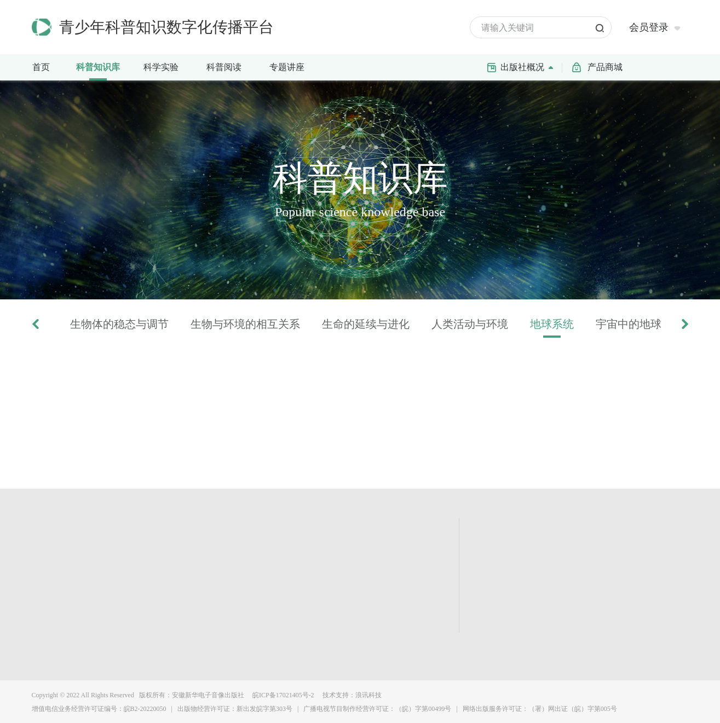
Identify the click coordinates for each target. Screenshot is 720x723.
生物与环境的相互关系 (245, 324)
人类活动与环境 (469, 324)
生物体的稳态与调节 (119, 324)
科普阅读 (223, 67)
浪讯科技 (368, 695)
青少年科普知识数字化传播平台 (166, 27)
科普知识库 (101, 66)
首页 (41, 67)
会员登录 (649, 27)
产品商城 (605, 67)
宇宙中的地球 (628, 324)
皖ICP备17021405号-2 (282, 695)
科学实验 (166, 66)
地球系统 (552, 324)
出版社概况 (529, 66)
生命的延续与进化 (366, 324)
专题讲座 (286, 67)
